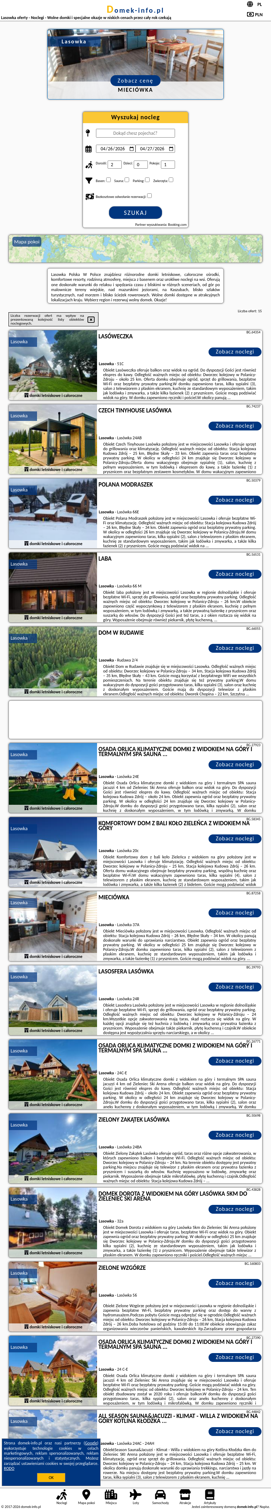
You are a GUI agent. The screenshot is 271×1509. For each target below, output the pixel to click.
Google (91, 1443)
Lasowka (19, 342)
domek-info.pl (135, 10)
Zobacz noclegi (235, 351)
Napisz (264, 1506)
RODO (9, 1468)
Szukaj (135, 213)
